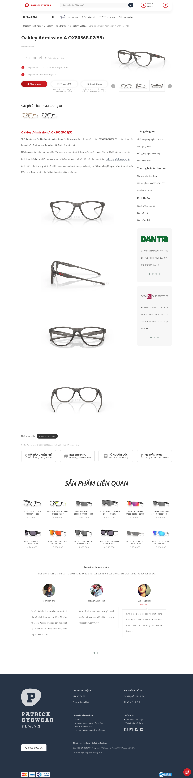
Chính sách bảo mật (134, 719)
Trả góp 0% (64, 84)
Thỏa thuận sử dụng (134, 723)
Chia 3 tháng (94, 84)
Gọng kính (108, 16)
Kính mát (89, 16)
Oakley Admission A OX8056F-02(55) (47, 132)
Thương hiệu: (25, 46)
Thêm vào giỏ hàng (54, 58)
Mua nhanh (34, 84)
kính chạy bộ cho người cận (118, 159)
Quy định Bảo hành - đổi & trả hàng (89, 730)
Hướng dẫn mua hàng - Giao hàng (88, 723)
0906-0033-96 (34, 747)
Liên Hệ (77, 719)
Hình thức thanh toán (83, 726)
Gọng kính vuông (47, 436)
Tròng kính (126, 17)
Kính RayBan (69, 17)
